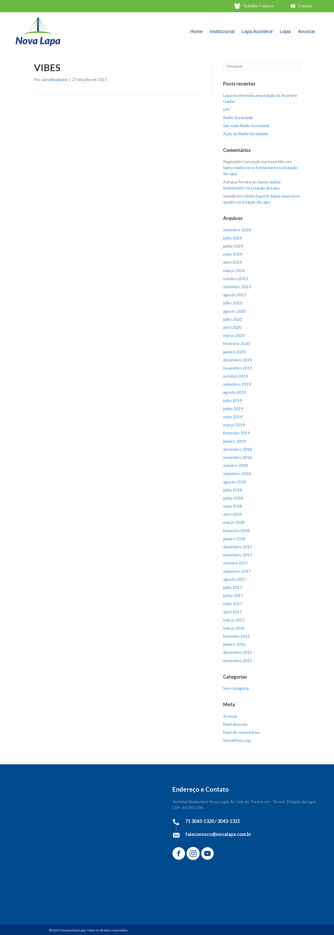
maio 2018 (232, 505)
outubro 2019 (235, 375)
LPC (227, 109)
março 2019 (233, 424)
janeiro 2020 (234, 351)
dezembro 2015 (237, 652)
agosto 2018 (234, 481)
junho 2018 (233, 497)
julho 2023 (232, 302)
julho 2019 (232, 400)
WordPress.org (236, 740)
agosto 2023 (234, 294)
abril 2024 (232, 262)
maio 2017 (232, 603)
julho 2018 (232, 489)
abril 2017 (232, 611)
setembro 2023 (237, 286)
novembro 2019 (237, 367)
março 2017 (233, 619)
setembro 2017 (237, 571)
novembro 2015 (237, 660)
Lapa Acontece (257, 31)
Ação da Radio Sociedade (245, 133)
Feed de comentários (241, 732)
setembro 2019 (237, 384)
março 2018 (233, 522)
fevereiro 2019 (236, 432)
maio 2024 (232, 253)
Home (196, 31)
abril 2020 (232, 327)
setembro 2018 (237, 473)
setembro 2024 (237, 229)
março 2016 (233, 627)
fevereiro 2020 (236, 343)
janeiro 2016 (234, 644)
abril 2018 (232, 514)
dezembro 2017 (237, 546)
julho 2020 (232, 319)
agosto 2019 (234, 392)
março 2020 (233, 335)
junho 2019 (233, 408)
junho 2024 (233, 245)
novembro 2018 (237, 457)
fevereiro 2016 (236, 635)
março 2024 (233, 270)
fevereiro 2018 (236, 530)
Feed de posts (235, 724)
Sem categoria (236, 688)
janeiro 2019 (234, 441)
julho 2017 (232, 587)
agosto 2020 (234, 311)
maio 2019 (232, 416)
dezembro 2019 (237, 359)
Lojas (285, 31)
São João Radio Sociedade (246, 125)
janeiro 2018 (234, 538)
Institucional (222, 31)
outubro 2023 (235, 278)
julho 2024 (232, 237)
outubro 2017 (235, 562)
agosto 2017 (234, 579)
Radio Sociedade (238, 117)
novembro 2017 (237, 554)
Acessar (230, 715)
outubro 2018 (235, 465)
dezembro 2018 (237, 449)
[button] (254, 6)
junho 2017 (233, 595)
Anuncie (306, 31)
